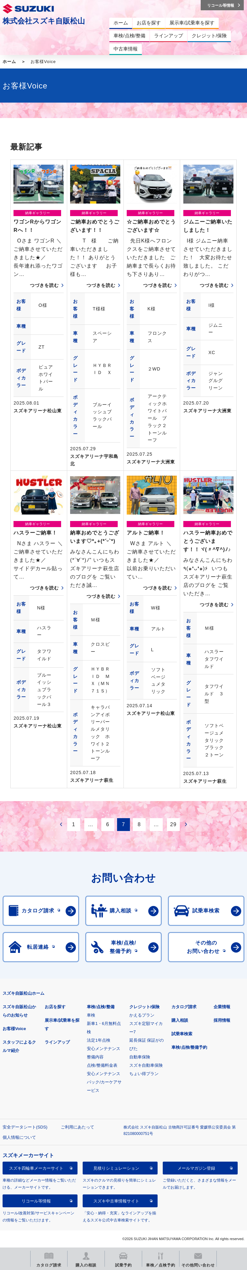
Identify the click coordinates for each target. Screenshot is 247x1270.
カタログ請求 (184, 1006)
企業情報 (222, 1006)
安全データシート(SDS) (25, 1127)
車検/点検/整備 (100, 1006)
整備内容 (95, 1057)
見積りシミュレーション (116, 1168)
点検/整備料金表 (102, 1065)
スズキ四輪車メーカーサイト (36, 1168)
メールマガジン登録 (196, 1168)
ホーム (9, 61)
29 (173, 824)
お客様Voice (14, 1028)
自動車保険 (139, 1057)
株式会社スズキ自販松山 (44, 21)
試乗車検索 (181, 1033)
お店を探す (55, 1006)
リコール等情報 (36, 1201)
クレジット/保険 (144, 1006)
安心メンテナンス (103, 1048)
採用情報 (222, 1020)
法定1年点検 (98, 1040)
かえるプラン (141, 1015)
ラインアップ (57, 1042)
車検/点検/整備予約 (189, 1047)
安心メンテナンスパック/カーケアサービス (104, 1082)
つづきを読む (44, 285)
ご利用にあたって (77, 1127)
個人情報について (19, 1137)
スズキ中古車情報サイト (116, 1201)
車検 (91, 1015)
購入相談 (179, 1020)
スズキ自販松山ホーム (23, 993)
